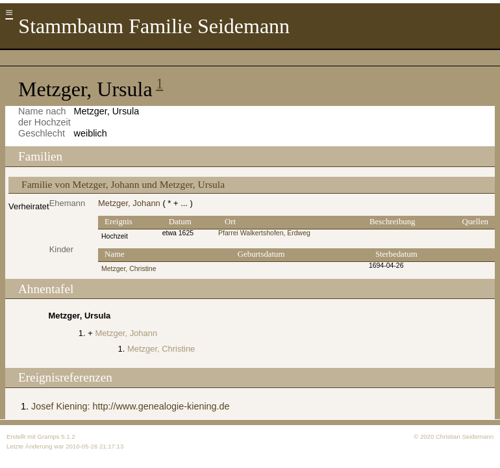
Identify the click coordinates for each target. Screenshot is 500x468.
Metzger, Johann (129, 203)
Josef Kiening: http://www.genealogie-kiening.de (130, 406)
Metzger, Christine (128, 268)
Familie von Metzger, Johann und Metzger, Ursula (123, 184)
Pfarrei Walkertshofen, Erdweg (264, 233)
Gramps (48, 436)
